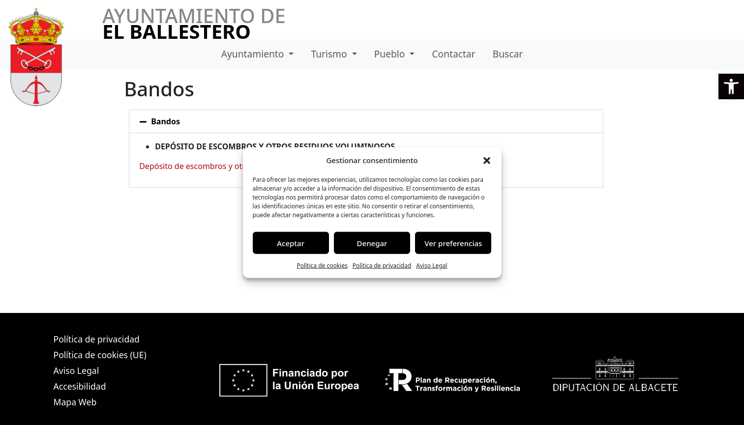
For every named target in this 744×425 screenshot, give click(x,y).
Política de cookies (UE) (100, 355)
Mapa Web (75, 402)
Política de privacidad (382, 265)
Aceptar (290, 243)
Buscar (508, 53)
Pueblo (391, 53)
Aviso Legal (431, 265)
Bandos (165, 121)
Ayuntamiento (254, 53)
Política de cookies (322, 265)
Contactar (453, 53)
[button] (731, 86)
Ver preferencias (453, 243)
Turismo (330, 53)
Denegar (372, 243)
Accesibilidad (80, 386)
